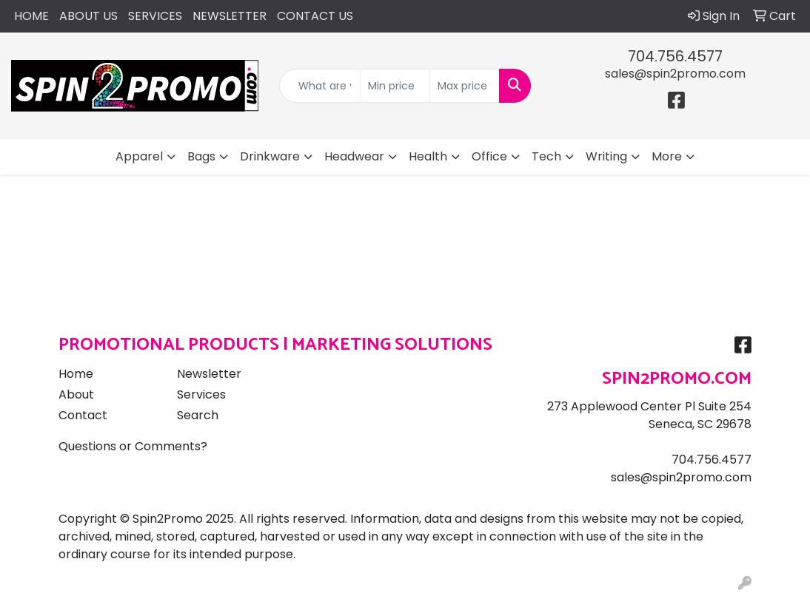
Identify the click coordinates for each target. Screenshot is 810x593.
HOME (31, 15)
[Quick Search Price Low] (395, 86)
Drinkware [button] (270, 156)
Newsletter (209, 373)
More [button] (667, 156)
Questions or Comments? (132, 446)
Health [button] (428, 156)
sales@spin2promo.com (675, 73)
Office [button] (489, 156)
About (76, 394)
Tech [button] (546, 156)
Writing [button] (606, 156)
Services (201, 394)
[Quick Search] (320, 86)
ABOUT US (88, 15)
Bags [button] (201, 156)
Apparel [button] (139, 156)
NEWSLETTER (230, 15)
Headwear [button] (354, 156)
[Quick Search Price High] (464, 86)
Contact (82, 415)
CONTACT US (315, 15)
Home (75, 373)
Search (197, 415)
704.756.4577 (675, 56)
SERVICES (155, 15)
